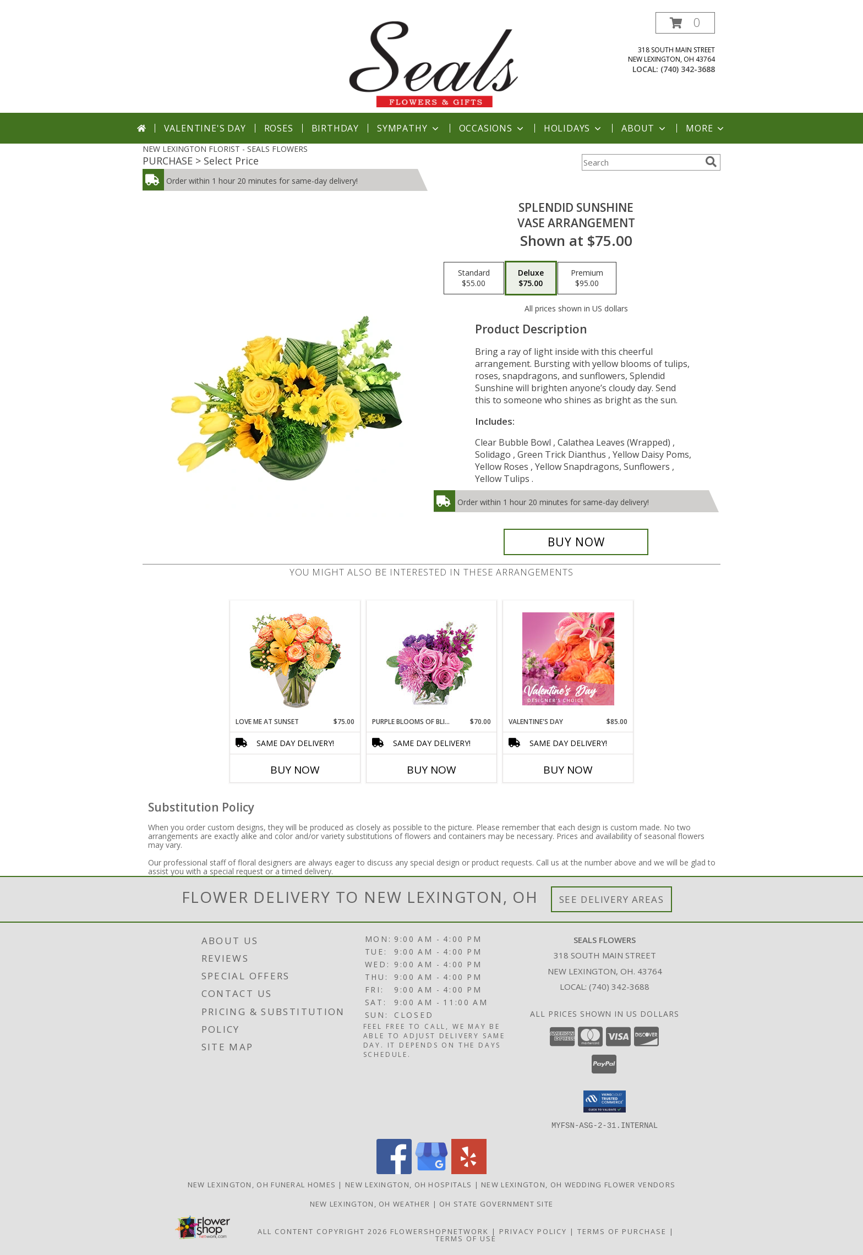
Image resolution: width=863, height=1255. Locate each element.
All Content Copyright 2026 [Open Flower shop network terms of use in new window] (322, 1231)
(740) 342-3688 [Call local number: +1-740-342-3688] (687, 69)
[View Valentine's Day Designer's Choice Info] (568, 659)
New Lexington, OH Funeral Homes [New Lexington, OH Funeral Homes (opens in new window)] (262, 1184)
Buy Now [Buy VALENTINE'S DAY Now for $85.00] (568, 770)
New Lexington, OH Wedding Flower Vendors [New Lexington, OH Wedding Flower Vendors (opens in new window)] (578, 1184)
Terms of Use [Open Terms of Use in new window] (465, 1238)
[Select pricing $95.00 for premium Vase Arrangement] (587, 278)
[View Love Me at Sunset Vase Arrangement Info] (295, 659)
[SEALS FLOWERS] (432, 62)
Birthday (335, 128)
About (644, 128)
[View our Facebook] (394, 1170)
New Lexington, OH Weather (370, 1203)
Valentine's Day (205, 128)
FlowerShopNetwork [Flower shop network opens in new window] (439, 1231)
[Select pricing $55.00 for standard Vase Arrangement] (474, 278)
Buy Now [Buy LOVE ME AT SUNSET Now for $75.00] (295, 770)
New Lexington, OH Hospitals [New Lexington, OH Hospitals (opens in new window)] (408, 1184)
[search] (711, 162)
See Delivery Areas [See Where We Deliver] (611, 899)
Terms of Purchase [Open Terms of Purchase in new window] (622, 1231)
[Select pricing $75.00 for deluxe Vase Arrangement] (530, 278)
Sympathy (408, 128)
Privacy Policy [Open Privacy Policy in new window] (533, 1231)
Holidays (573, 128)
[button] (685, 23)
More (706, 128)
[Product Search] (641, 162)
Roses (278, 128)
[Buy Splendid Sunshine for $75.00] (576, 542)
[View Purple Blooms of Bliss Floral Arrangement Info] (432, 659)
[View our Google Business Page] (431, 1170)
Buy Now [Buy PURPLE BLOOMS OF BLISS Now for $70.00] (431, 770)
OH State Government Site (496, 1203)
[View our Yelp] (469, 1170)
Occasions (492, 128)
